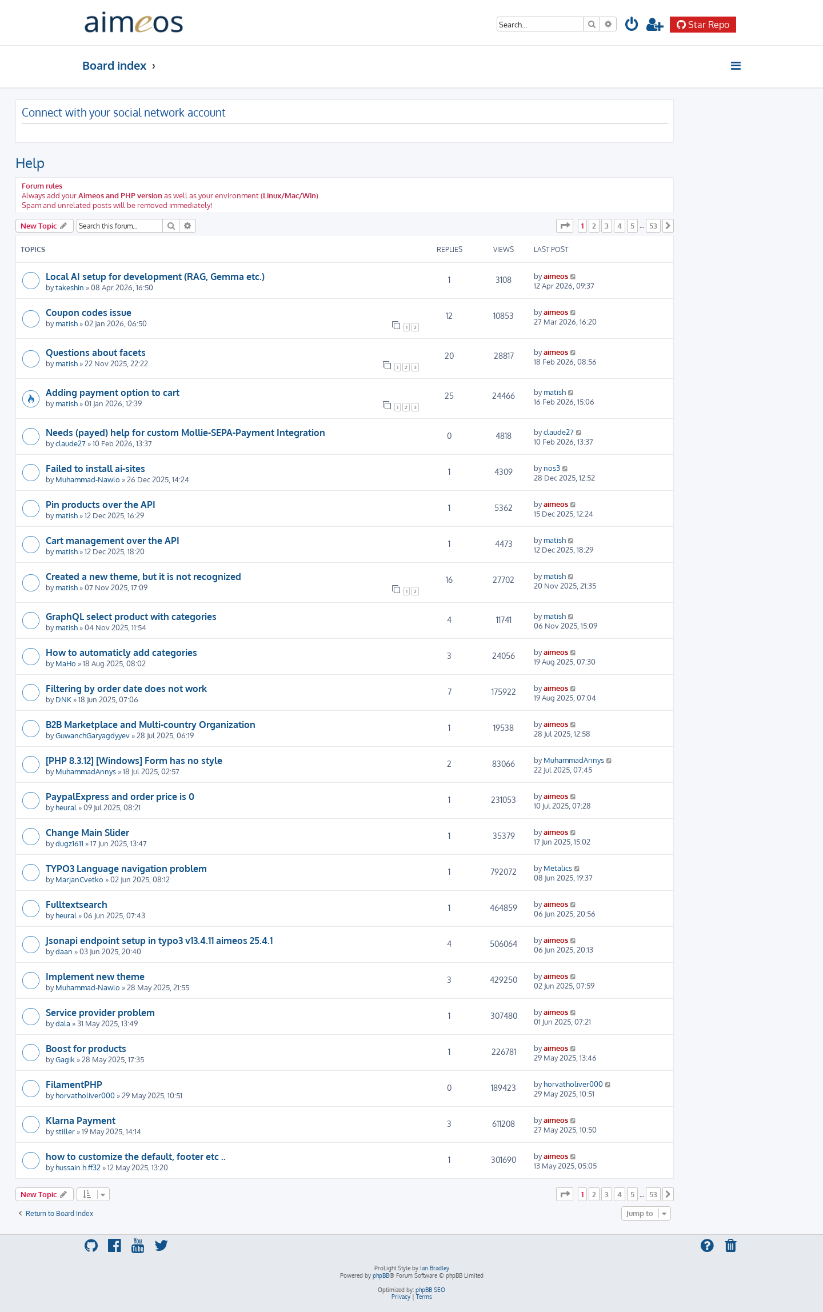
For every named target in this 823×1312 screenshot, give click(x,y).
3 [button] (607, 225)
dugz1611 (69, 843)
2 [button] (594, 225)
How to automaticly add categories (121, 652)
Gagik (65, 1059)
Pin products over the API (100, 504)
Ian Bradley (434, 1268)
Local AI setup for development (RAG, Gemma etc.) (155, 276)
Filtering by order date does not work (126, 688)
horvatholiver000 (85, 1095)
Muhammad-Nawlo (87, 479)
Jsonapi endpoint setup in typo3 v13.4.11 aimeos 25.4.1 (159, 940)
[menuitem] (632, 26)
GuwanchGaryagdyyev (92, 735)
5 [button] (632, 225)
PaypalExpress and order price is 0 (120, 796)
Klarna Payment (80, 1120)
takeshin (69, 287)
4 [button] (619, 225)
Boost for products (86, 1048)
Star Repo (703, 24)
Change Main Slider (87, 832)
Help (30, 162)
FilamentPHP (74, 1084)
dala (62, 1023)
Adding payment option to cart (112, 392)
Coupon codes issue (88, 312)
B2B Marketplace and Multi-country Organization (150, 724)
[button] (564, 226)
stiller (65, 1131)
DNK (63, 699)
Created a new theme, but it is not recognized (143, 576)
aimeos (556, 276)
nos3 (552, 468)
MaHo (65, 663)
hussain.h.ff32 (78, 1167)
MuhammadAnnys (85, 771)
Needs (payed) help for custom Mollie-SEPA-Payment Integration (185, 432)
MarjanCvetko (79, 879)
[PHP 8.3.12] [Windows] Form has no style (134, 760)
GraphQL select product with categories (131, 616)
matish (66, 323)
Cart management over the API (112, 540)
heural (66, 807)
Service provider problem (100, 1012)
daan (64, 951)
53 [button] (653, 225)
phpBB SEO (430, 1289)
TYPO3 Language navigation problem (126, 868)
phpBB (381, 1275)
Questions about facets (96, 352)
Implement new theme (95, 976)
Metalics (558, 868)
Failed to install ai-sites (95, 468)
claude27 (70, 443)
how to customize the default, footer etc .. (136, 1156)
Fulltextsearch (76, 904)
